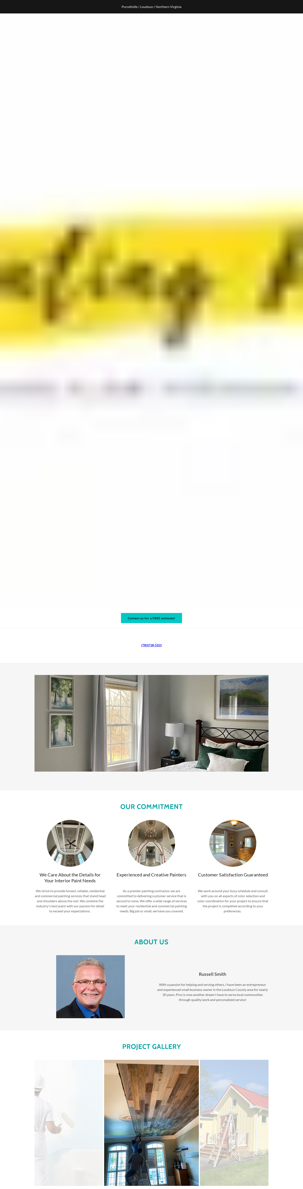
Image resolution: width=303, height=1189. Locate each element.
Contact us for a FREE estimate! (151, 618)
